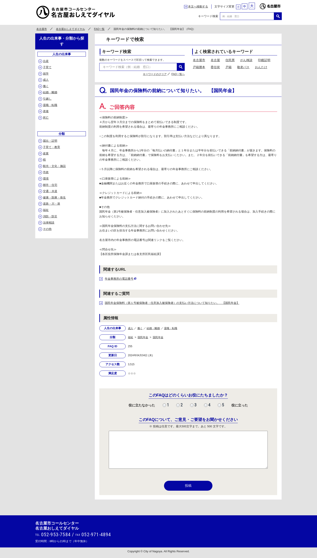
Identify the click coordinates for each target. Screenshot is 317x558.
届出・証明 (50, 140)
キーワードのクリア (155, 74)
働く (140, 328)
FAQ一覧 (99, 29)
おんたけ (261, 67)
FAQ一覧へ (178, 74)
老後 (46, 111)
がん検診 (246, 60)
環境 (46, 178)
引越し (47, 98)
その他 (47, 229)
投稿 (188, 485)
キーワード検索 (208, 16)
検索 (278, 16)
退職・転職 (170, 328)
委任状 (215, 67)
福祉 (130, 337)
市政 (46, 172)
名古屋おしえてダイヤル (70, 29)
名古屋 (215, 60)
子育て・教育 (51, 147)
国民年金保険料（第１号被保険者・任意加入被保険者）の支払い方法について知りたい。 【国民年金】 (172, 303)
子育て (47, 67)
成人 (130, 328)
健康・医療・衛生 (54, 197)
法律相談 (48, 222)
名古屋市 (270, 5)
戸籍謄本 (199, 67)
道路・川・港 (51, 203)
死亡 (46, 117)
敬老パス (243, 67)
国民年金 (143, 337)
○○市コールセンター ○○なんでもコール (75, 12)
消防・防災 (50, 216)
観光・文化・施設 (54, 166)
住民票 (230, 60)
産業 (46, 153)
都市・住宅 (50, 185)
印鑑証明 (264, 60)
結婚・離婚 (153, 328)
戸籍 (228, 67)
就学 (46, 73)
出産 (46, 61)
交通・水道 (50, 191)
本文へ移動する (198, 6)
